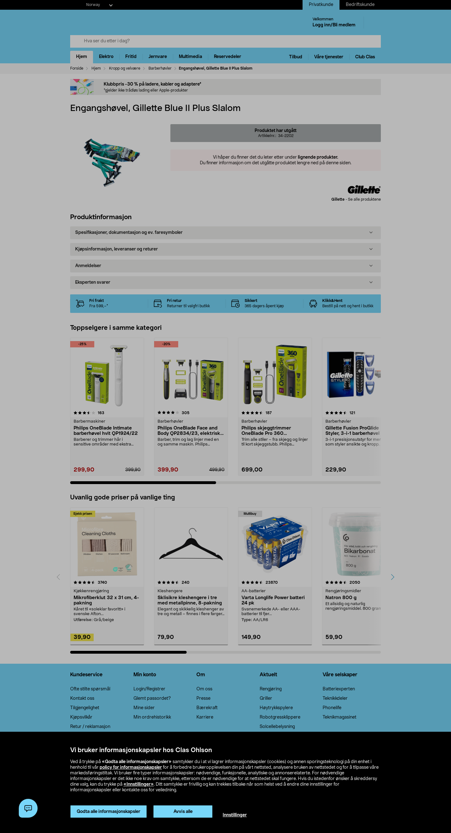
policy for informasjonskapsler (131, 767)
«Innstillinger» (138, 784)
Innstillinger (235, 815)
